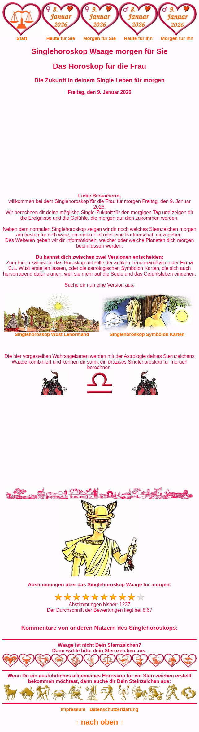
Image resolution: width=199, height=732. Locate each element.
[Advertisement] (100, 144)
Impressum (73, 709)
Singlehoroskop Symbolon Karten (147, 334)
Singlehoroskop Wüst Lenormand (52, 334)
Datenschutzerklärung (113, 709)
